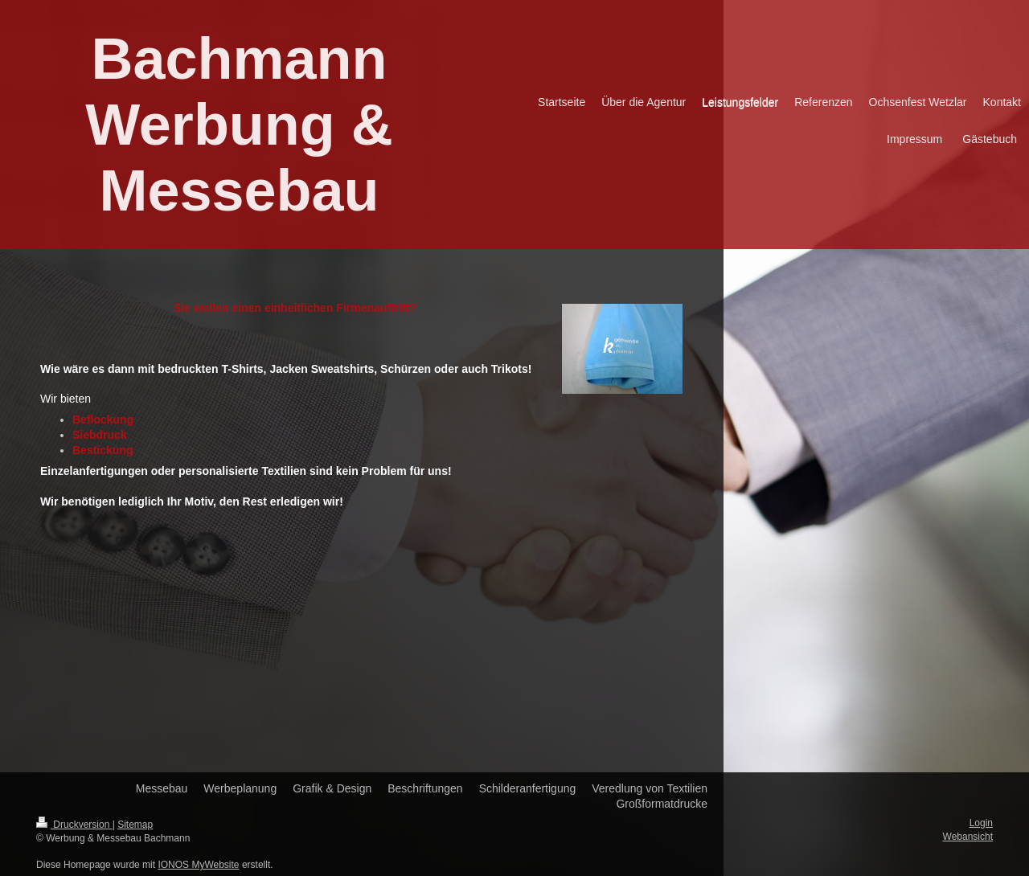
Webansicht (968, 836)
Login (981, 823)
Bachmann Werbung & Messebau (239, 125)
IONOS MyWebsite (198, 864)
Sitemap (135, 824)
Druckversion (74, 824)
